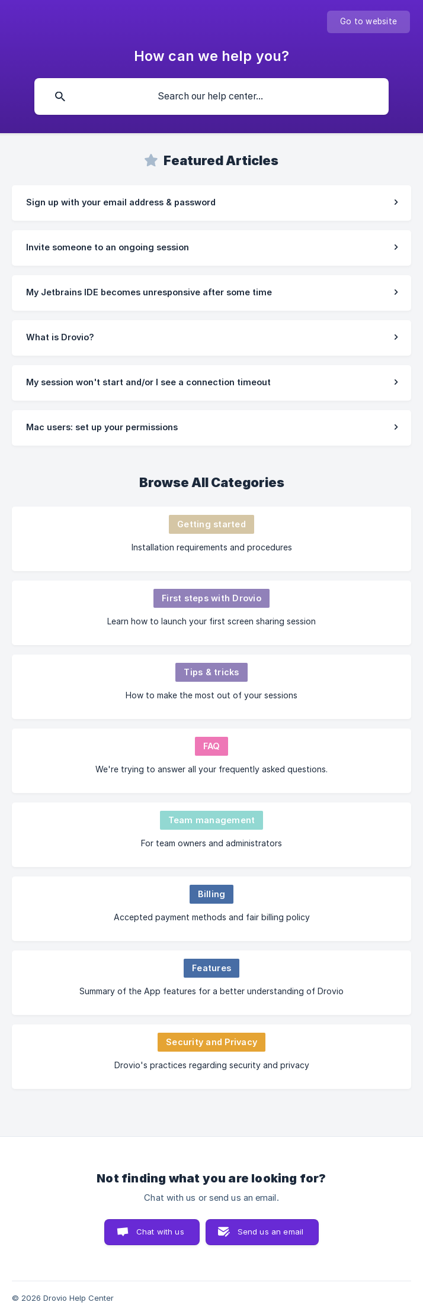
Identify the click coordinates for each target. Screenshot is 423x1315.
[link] (211, 203)
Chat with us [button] (160, 1231)
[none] (368, 22)
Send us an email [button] (270, 1231)
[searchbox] (211, 96)
